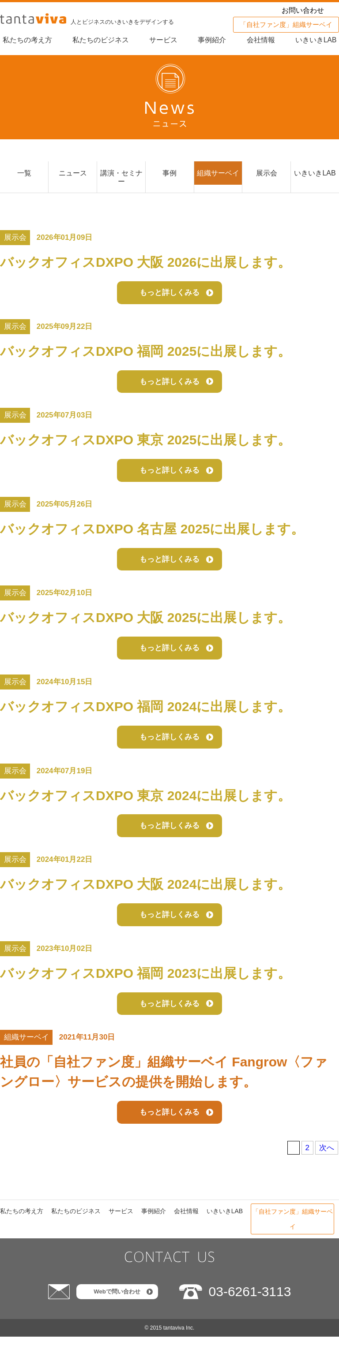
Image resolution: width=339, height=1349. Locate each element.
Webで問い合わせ (117, 1304)
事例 (169, 174)
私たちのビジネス (99, 40)
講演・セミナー (121, 178)
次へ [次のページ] (326, 1160)
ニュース (73, 174)
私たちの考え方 (24, 40)
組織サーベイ (218, 174)
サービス (163, 40)
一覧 (24, 174)
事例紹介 (212, 40)
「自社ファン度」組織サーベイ (286, 24)
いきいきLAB (318, 40)
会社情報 (262, 40)
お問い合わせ (303, 10)
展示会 (266, 174)
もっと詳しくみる (169, 295)
